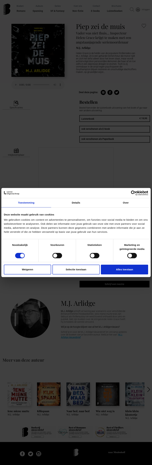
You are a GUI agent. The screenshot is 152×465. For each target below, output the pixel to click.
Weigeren (27, 269)
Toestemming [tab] (26, 202)
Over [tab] (126, 202)
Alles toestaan (124, 269)
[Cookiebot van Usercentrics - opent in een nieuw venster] (133, 192)
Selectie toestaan (76, 269)
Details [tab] (76, 202)
